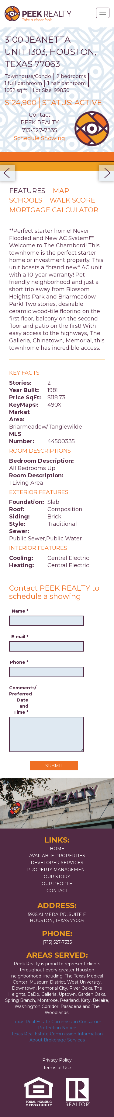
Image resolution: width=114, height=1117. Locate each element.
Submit (54, 766)
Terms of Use (57, 1067)
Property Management (57, 869)
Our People (57, 883)
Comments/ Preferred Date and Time (18, 700)
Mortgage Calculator (53, 210)
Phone (19, 662)
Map (61, 191)
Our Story (57, 876)
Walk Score (72, 200)
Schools (25, 200)
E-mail (19, 636)
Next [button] (104, 173)
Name (20, 611)
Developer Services (57, 862)
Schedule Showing (39, 138)
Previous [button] (9, 173)
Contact (57, 890)
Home (57, 848)
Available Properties (57, 855)
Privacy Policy (57, 1060)
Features (27, 191)
